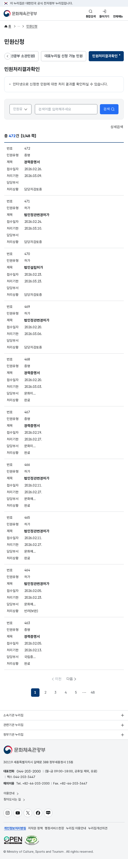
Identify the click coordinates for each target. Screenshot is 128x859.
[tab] (63, 56)
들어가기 (104, 16)
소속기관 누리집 (13, 715)
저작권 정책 (35, 828)
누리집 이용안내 (76, 828)
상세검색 (114, 127)
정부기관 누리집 (13, 735)
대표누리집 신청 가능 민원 (64, 56)
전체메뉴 (118, 16)
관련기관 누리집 (13, 725)
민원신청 (31, 26)
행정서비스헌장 (54, 828)
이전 (58, 679)
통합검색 (91, 16)
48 (93, 692)
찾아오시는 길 (15, 800)
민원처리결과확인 (105, 57)
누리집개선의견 (98, 828)
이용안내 (11, 793)
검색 (109, 109)
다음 (70, 679)
